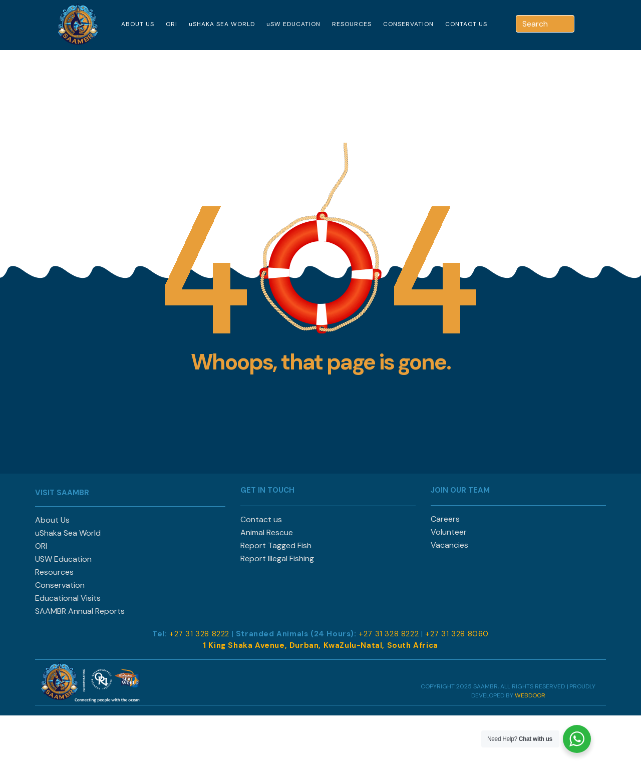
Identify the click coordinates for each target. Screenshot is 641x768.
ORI (171, 24)
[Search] (568, 24)
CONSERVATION (408, 24)
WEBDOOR (530, 695)
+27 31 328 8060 (457, 634)
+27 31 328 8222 (199, 634)
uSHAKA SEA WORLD (222, 24)
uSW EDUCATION (293, 24)
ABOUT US (137, 24)
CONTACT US (466, 24)
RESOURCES (352, 24)
